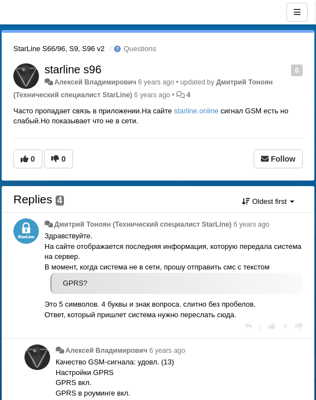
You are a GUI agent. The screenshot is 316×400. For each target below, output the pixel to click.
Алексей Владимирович (95, 82)
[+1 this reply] (271, 326)
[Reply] (248, 326)
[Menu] (297, 12)
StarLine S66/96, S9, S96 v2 (59, 48)
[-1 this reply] (299, 326)
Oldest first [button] (268, 201)
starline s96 (73, 69)
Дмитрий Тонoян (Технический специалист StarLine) (142, 224)
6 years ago (252, 224)
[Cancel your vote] (285, 326)
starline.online (196, 111)
